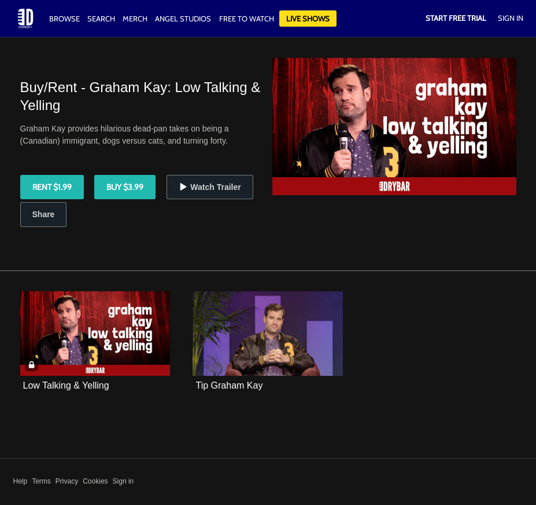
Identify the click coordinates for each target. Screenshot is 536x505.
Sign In (510, 18)
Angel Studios (183, 18)
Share (43, 214)
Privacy (67, 481)
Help (20, 481)
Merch (135, 18)
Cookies (95, 481)
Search (102, 18)
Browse (65, 18)
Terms (41, 481)
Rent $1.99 (52, 187)
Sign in (123, 481)
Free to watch (246, 18)
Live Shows (308, 18)
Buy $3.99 (124, 187)
